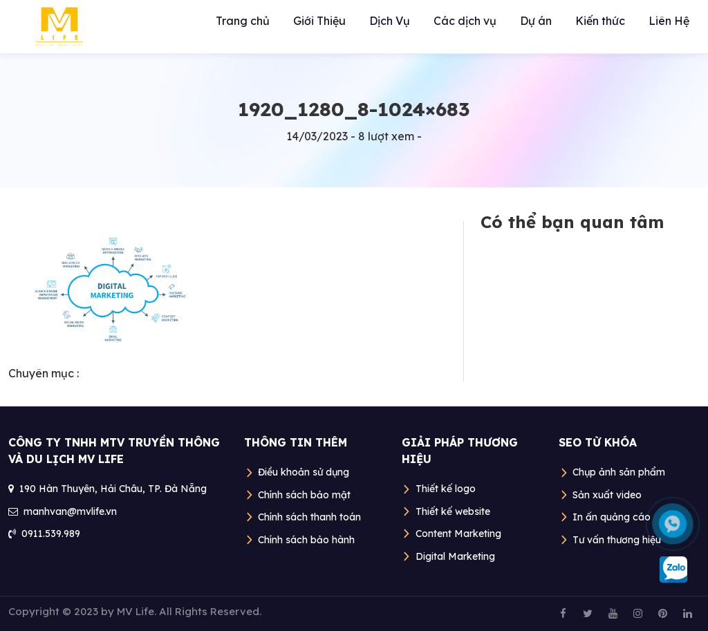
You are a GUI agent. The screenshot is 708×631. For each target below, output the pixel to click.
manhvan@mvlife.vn (70, 511)
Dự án (536, 21)
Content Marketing (458, 533)
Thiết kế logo (446, 488)
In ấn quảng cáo (611, 517)
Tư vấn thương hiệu (616, 540)
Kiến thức (600, 21)
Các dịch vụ (465, 21)
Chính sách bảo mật (304, 495)
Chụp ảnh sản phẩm (618, 472)
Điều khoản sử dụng (303, 472)
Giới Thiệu (319, 21)
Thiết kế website (453, 511)
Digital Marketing (455, 556)
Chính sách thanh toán (309, 517)
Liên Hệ (669, 21)
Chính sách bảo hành (306, 540)
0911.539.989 (50, 533)
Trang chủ (243, 21)
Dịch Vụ (389, 21)
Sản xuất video (607, 495)
